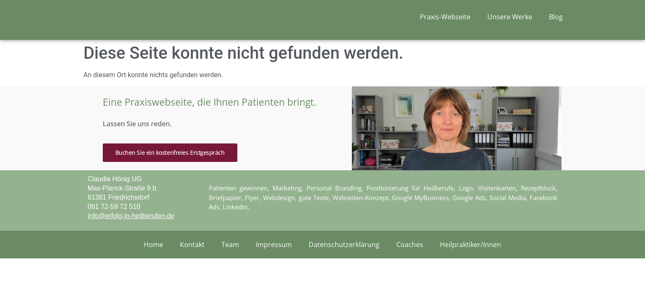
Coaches (409, 264)
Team (230, 264)
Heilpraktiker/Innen (470, 264)
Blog (556, 20)
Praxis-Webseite (445, 20)
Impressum (274, 264)
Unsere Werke (509, 20)
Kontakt (192, 264)
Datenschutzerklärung (344, 264)
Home (153, 264)
